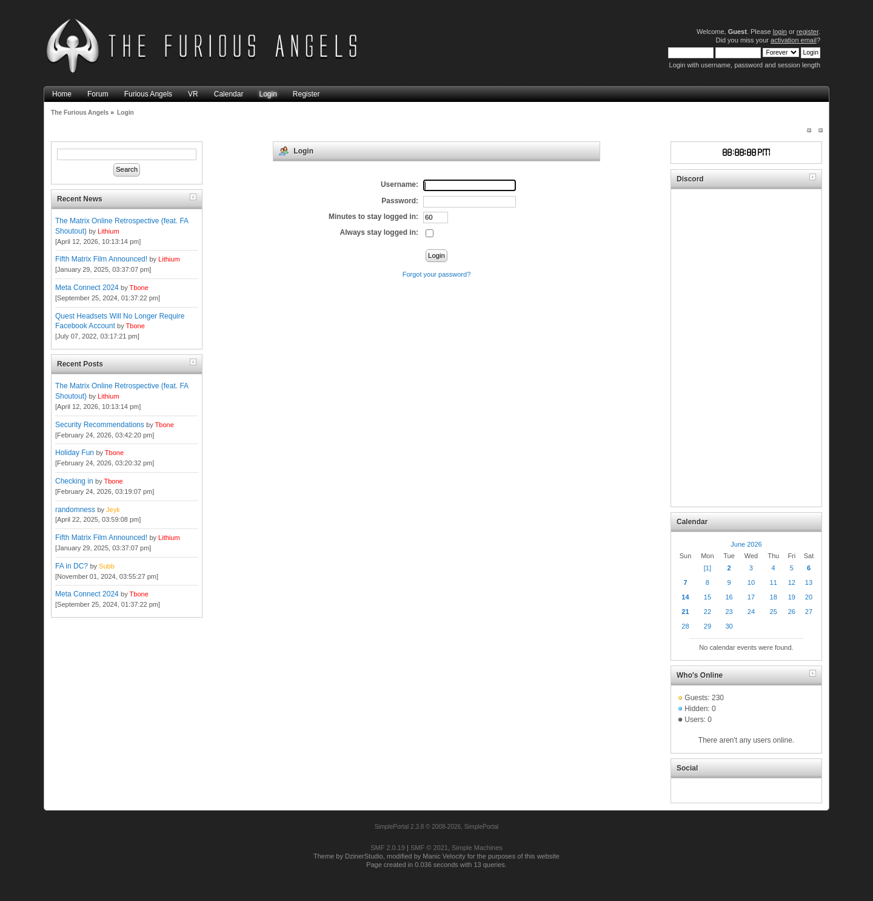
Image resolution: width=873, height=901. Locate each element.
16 (728, 597)
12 (791, 582)
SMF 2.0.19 (387, 847)
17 (751, 597)
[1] (707, 568)
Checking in (74, 481)
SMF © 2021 (429, 847)
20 (808, 597)
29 (707, 626)
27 (808, 611)
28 (685, 626)
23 (728, 611)
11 (773, 582)
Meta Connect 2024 (87, 287)
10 (751, 582)
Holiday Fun (74, 452)
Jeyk (113, 509)
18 (773, 597)
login (780, 31)
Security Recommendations (99, 424)
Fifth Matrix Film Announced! (101, 259)
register (807, 31)
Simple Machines (477, 847)
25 (773, 611)
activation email (794, 40)
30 (728, 626)
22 (707, 611)
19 (791, 597)
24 (751, 611)
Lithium (108, 231)
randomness (75, 509)
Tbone (139, 287)
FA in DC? (71, 566)
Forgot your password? (437, 274)
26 (791, 611)
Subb (107, 566)
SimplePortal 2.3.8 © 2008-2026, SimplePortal (437, 826)
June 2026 (746, 544)
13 (808, 582)
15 (707, 597)
